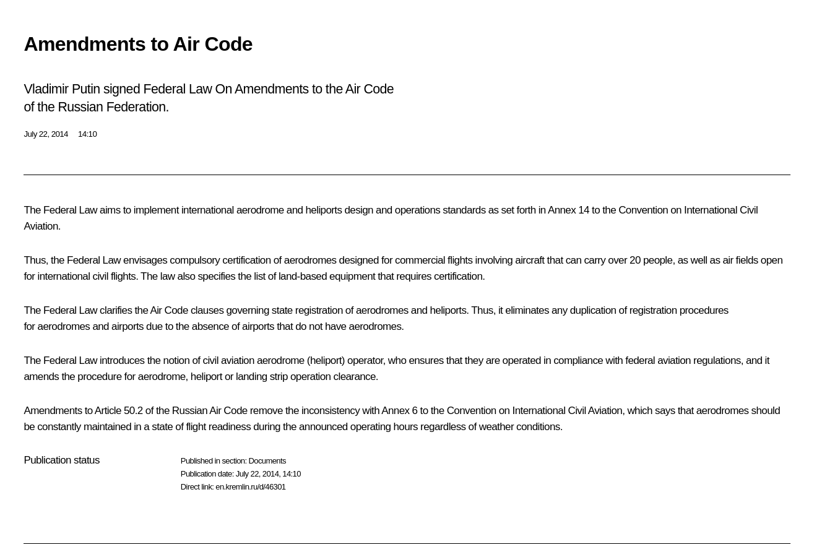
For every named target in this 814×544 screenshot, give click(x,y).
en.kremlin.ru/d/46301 (250, 486)
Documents (266, 460)
